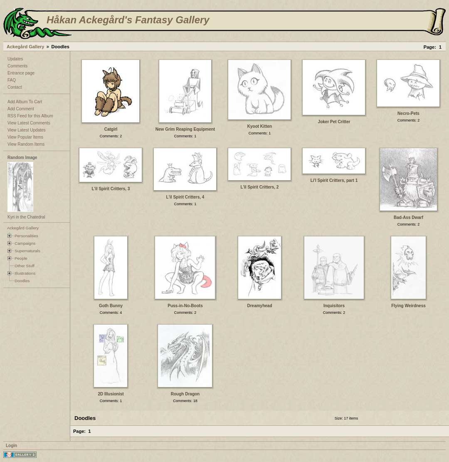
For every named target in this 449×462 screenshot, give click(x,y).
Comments (17, 66)
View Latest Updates (26, 130)
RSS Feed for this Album (30, 116)
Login (11, 445)
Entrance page (21, 73)
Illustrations (25, 273)
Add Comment (20, 109)
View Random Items (25, 144)
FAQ (11, 80)
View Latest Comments (28, 123)
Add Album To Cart (24, 101)
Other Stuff (25, 265)
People (21, 258)
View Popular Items (25, 137)
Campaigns (25, 243)
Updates (15, 59)
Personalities (26, 235)
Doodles (22, 280)
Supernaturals (27, 250)
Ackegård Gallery (25, 46)
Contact (14, 87)
